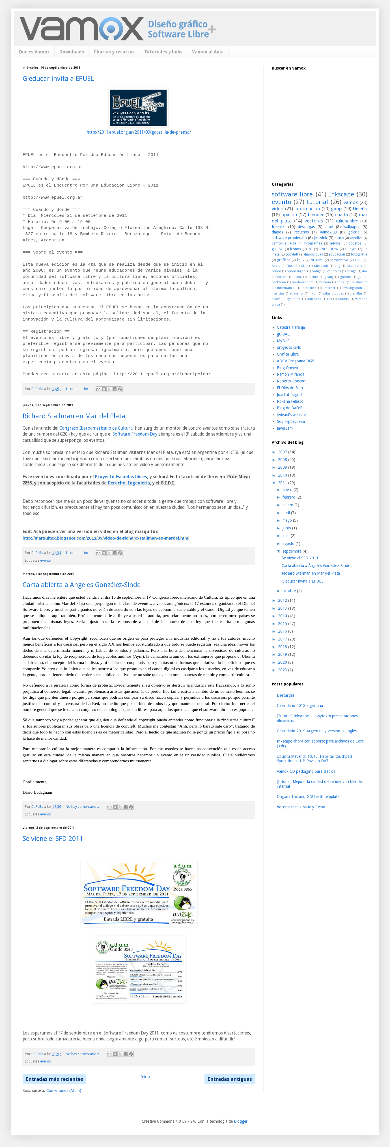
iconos (295, 249)
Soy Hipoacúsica (291, 421)
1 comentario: (77, 389)
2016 (283, 631)
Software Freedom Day (135, 434)
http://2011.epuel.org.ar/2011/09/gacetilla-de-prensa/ (139, 132)
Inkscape (341, 194)
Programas (313, 243)
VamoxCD (328, 232)
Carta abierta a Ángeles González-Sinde (82, 585)
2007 (283, 452)
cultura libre (347, 221)
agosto (289, 543)
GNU (304, 266)
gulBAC (277, 249)
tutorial (317, 201)
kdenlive (356, 238)
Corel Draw (329, 249)
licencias (278, 293)
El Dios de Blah (290, 388)
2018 (283, 646)
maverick (296, 293)
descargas (306, 226)
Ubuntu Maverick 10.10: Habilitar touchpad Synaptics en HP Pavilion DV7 (314, 758)
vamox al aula (284, 243)
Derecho (117, 483)
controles (334, 271)
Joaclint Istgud (289, 394)
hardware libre (303, 282)
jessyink (320, 237)
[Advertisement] (314, 136)
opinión (289, 214)
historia (325, 282)
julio (287, 535)
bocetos (354, 243)
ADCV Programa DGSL (296, 361)
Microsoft (321, 266)
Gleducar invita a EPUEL (58, 79)
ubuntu (343, 299)
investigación (352, 288)
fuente (313, 277)
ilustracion (359, 282)
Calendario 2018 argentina (300, 705)
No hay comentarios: (83, 806)
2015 (283, 623)
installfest (309, 288)
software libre (292, 194)
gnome (345, 277)
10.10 (358, 260)
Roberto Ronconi (291, 381)
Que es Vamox (34, 52)
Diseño (360, 208)
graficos (283, 260)
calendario (354, 266)
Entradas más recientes (54, 1079)
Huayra (351, 249)
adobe (335, 243)
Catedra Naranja (291, 327)
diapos (277, 232)
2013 (283, 608)
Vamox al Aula (208, 52)
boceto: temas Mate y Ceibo (301, 807)
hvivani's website (291, 414)
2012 (283, 600)
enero (288, 489)
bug (337, 266)
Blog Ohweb (287, 367)
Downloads (71, 52)
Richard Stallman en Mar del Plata (74, 416)
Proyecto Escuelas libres (121, 476)
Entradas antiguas (229, 1079)
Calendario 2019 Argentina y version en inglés (317, 731)
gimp (336, 208)
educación (337, 254)
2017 (283, 639)
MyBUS (283, 341)
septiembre (293, 551)
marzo (288, 505)
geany (329, 277)
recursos (301, 232)
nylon (313, 293)
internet (329, 288)
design (352, 271)
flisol (329, 226)
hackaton (279, 282)
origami (317, 260)
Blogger (240, 1121)
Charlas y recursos (114, 52)
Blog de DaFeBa (291, 408)
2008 (283, 459)
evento (45, 560)
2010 (283, 475)
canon (276, 271)
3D (310, 249)
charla (341, 214)
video (277, 208)
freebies (278, 226)
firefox (297, 277)
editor (281, 277)
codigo (317, 271)
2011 (283, 483)
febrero (289, 497)
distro (339, 238)
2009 (283, 467)
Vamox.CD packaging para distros (306, 771)
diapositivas (313, 254)
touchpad (314, 299)
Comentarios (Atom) (63, 1090)
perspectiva (339, 260)
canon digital (296, 271)
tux (329, 299)
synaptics (293, 299)
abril (287, 512)
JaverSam (285, 428)
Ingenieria (139, 483)
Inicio (145, 1076)
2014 (283, 616)
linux (300, 260)
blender (316, 214)
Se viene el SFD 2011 (53, 839)
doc (364, 271)
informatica (285, 288)
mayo (288, 520)
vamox (351, 202)
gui (360, 277)
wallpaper (351, 226)
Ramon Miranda (290, 374)
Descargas (285, 695)
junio (287, 528)
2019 (283, 654)
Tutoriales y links (163, 52)
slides (276, 299)
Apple (276, 266)
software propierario (289, 237)
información (307, 208)
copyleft (291, 254)
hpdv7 (341, 282)
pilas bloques (333, 293)
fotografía (359, 254)
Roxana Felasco (290, 401)
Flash (291, 266)
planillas (356, 293)
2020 (283, 662)
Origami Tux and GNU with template (308, 796)
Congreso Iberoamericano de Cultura (96, 428)
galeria (353, 232)
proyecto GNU (289, 347)
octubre (290, 590)
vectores (314, 221)
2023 (283, 670)
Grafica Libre (288, 354)
